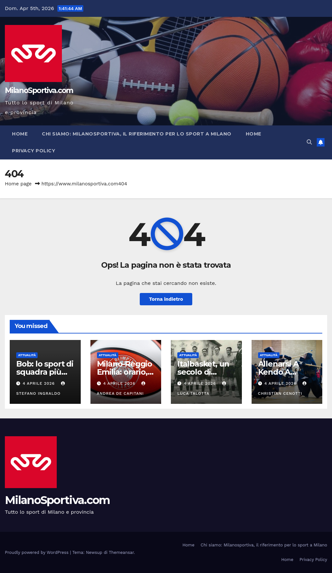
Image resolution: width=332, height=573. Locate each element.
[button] (309, 142)
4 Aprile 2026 (39, 383)
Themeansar (121, 552)
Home (20, 134)
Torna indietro (166, 299)
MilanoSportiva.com (39, 90)
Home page (18, 184)
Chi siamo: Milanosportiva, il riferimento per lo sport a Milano (136, 134)
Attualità (27, 355)
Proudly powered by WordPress (37, 552)
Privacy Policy (33, 151)
